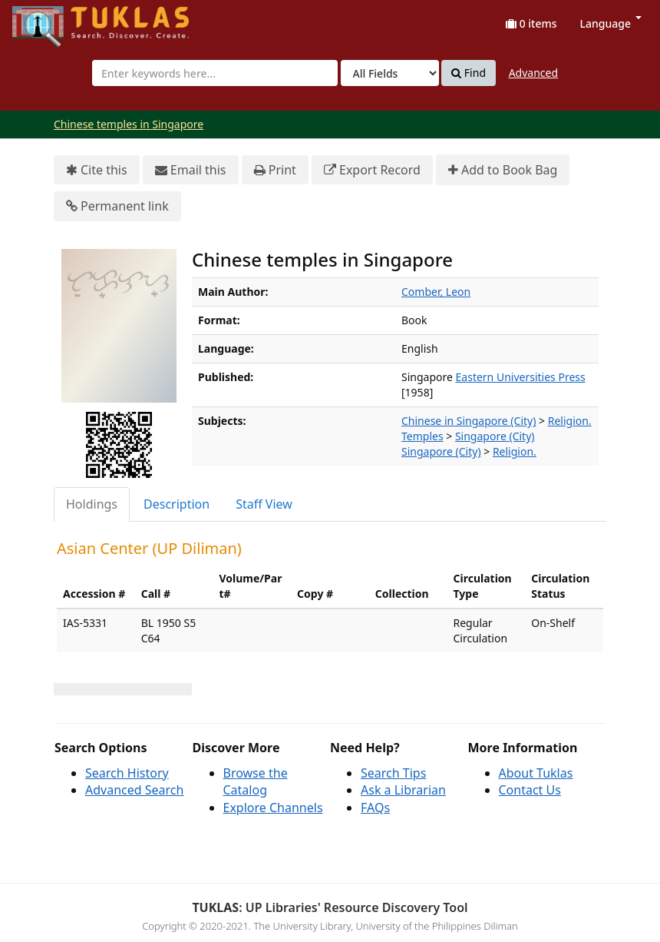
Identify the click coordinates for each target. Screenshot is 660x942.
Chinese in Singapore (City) (468, 420)
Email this (190, 170)
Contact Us (530, 789)
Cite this (96, 170)
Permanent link (117, 206)
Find (468, 73)
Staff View (264, 504)
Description (177, 504)
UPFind (50, 19)
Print (275, 170)
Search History (127, 773)
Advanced (533, 72)
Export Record (372, 170)
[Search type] (390, 73)
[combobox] (215, 73)
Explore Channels (273, 807)
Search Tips (393, 773)
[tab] (92, 504)
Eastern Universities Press (521, 377)
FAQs (375, 807)
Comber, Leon (435, 291)
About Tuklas (536, 773)
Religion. (570, 420)
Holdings (91, 504)
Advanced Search (134, 789)
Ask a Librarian (403, 789)
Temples (422, 436)
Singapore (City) (495, 436)
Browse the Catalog (255, 782)
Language (611, 23)
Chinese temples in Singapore (128, 124)
